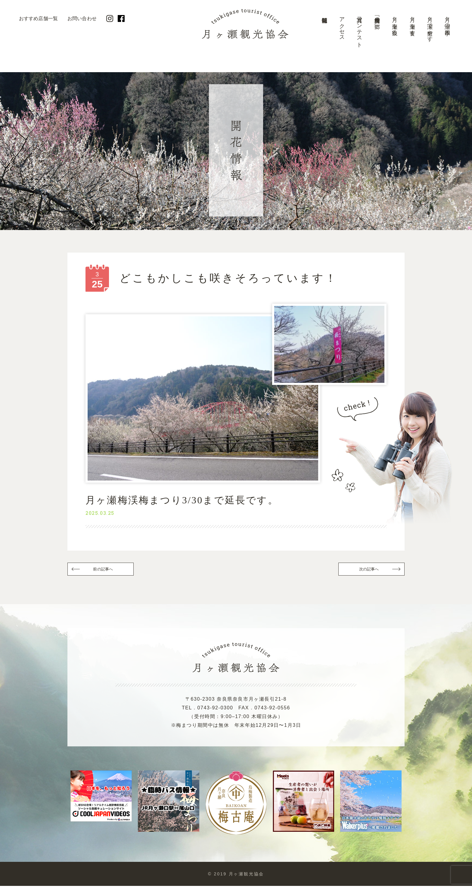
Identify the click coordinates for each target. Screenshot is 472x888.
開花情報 (324, 31)
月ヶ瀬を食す (412, 23)
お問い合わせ (82, 18)
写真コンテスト (359, 29)
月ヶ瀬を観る (395, 23)
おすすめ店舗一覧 (38, 18)
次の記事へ (368, 570)
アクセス (342, 26)
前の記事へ (103, 570)
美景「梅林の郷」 (377, 17)
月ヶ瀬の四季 (447, 20)
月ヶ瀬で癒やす (430, 26)
